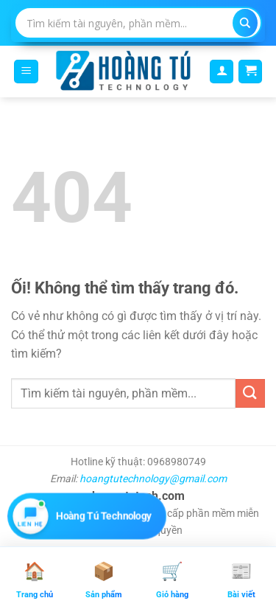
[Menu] (26, 72)
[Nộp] (250, 393)
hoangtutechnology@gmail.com (153, 478)
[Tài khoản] (221, 72)
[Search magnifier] (245, 23)
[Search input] (129, 23)
